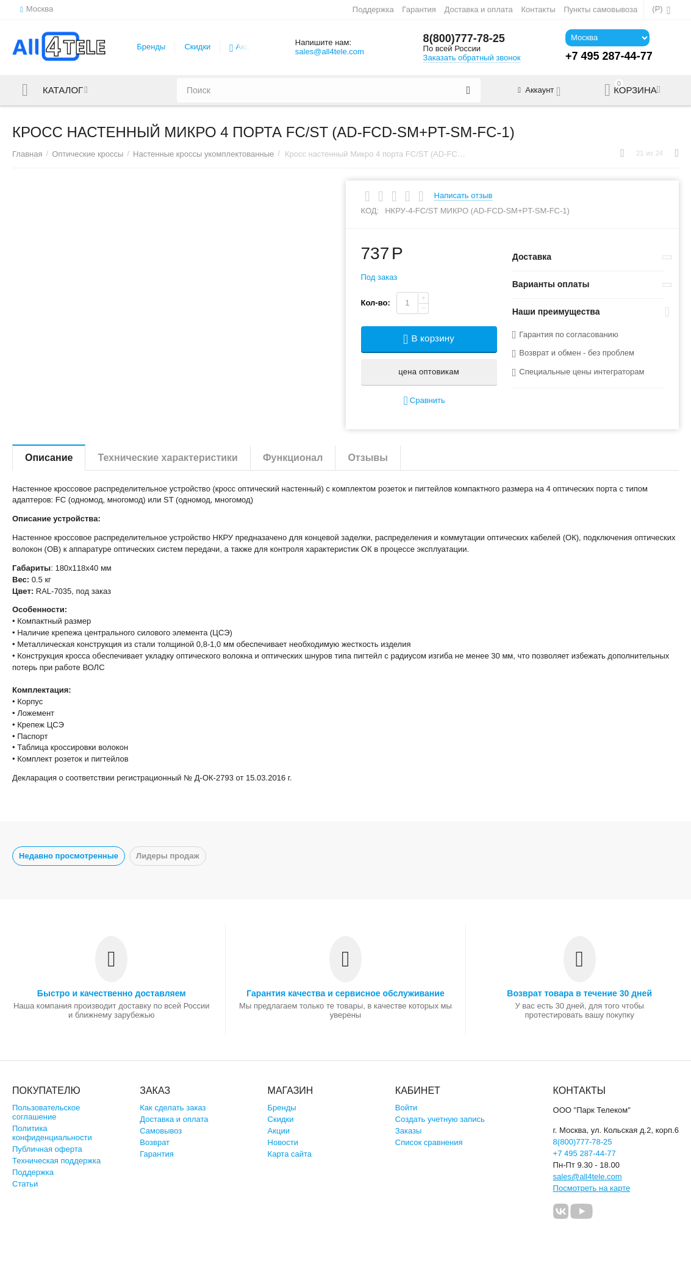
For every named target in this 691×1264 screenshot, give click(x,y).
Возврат (155, 1142)
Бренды (151, 46)
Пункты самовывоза (600, 9)
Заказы (408, 1130)
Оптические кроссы (87, 154)
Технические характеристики (168, 457)
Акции (247, 46)
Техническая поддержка (56, 1160)
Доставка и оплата (478, 9)
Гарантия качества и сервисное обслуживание (345, 993)
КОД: (370, 210)
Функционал (293, 457)
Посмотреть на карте (592, 1188)
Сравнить (424, 401)
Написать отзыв (463, 195)
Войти (406, 1107)
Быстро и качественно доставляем (111, 993)
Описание (49, 457)
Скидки (197, 46)
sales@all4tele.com (329, 51)
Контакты (538, 9)
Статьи (25, 1183)
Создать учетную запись (440, 1119)
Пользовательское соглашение (46, 1112)
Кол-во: (375, 302)
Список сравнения (429, 1142)
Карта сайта (290, 1154)
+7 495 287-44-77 (584, 1153)
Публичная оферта (47, 1149)
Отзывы (367, 457)
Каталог (63, 90)
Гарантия (419, 9)
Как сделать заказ (173, 1107)
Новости (283, 1142)
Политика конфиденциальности (52, 1133)
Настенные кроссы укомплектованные (203, 154)
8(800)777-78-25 (464, 38)
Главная (27, 154)
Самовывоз (161, 1130)
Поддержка (373, 9)
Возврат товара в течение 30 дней (579, 993)
